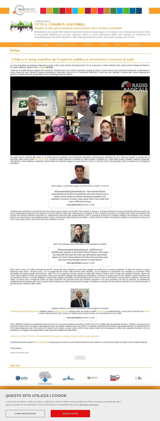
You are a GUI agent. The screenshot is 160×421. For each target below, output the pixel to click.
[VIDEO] (42, 67)
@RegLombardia (61, 311)
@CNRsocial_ (58, 252)
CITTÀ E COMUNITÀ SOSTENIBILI (59, 24)
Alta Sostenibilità (41, 159)
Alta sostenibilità (41, 342)
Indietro (80, 358)
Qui (7, 405)
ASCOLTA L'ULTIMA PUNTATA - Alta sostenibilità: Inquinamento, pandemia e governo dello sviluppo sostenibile (54, 336)
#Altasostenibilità (62, 191)
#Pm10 (147, 311)
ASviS (39, 21)
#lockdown (101, 311)
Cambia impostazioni (25, 413)
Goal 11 (47, 21)
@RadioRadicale (78, 191)
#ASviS (102, 191)
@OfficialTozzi (96, 250)
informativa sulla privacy (89, 405)
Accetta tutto (70, 413)
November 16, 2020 (88, 205)
